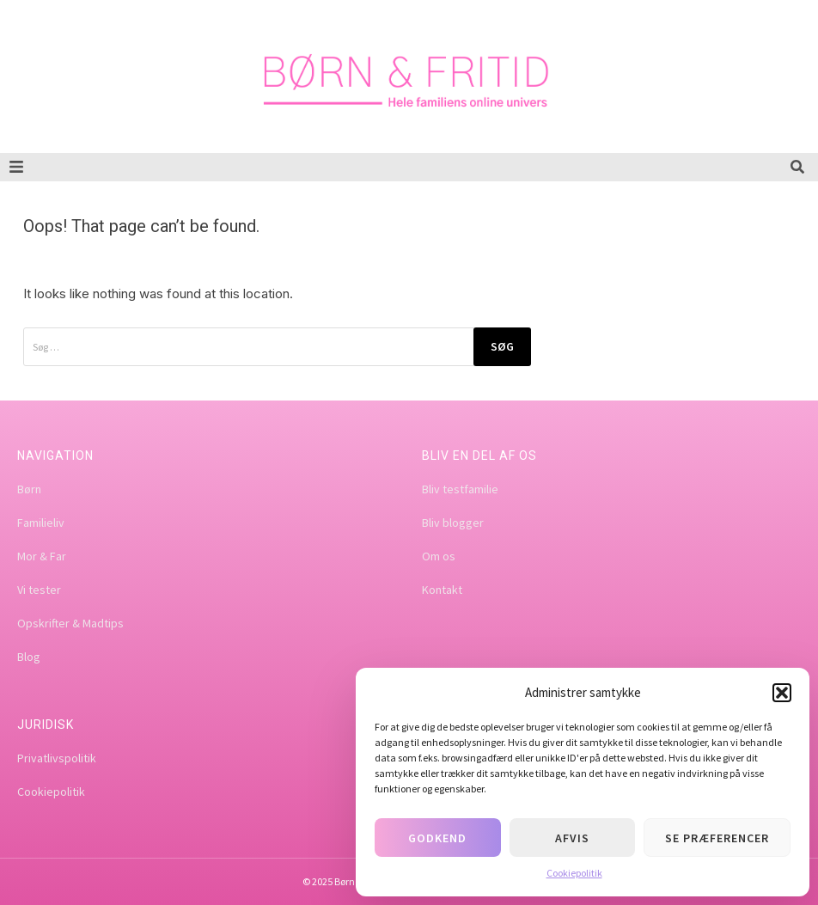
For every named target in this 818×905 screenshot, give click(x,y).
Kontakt (442, 589)
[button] (782, 692)
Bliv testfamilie (460, 489)
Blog (28, 656)
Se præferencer (717, 838)
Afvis (572, 838)
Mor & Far (41, 556)
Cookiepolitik (574, 872)
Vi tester (39, 589)
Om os (438, 556)
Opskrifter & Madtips (70, 623)
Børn (29, 489)
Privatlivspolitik (56, 758)
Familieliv (40, 522)
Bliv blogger (453, 522)
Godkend (437, 838)
